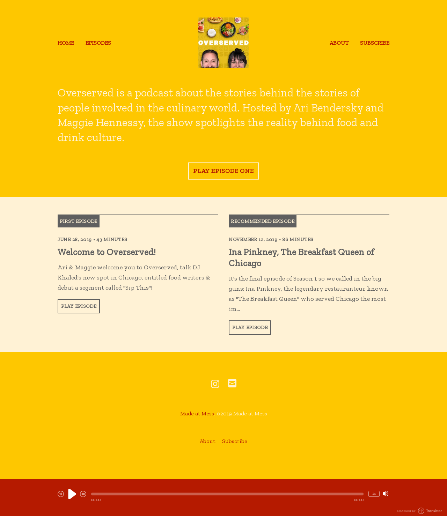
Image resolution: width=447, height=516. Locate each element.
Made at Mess (197, 413)
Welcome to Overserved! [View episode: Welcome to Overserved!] (107, 251)
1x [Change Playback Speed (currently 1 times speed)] (374, 493)
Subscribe (374, 42)
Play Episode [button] (78, 306)
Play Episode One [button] (223, 171)
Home (66, 42)
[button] (227, 494)
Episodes (98, 42)
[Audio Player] (223, 497)
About (339, 42)
